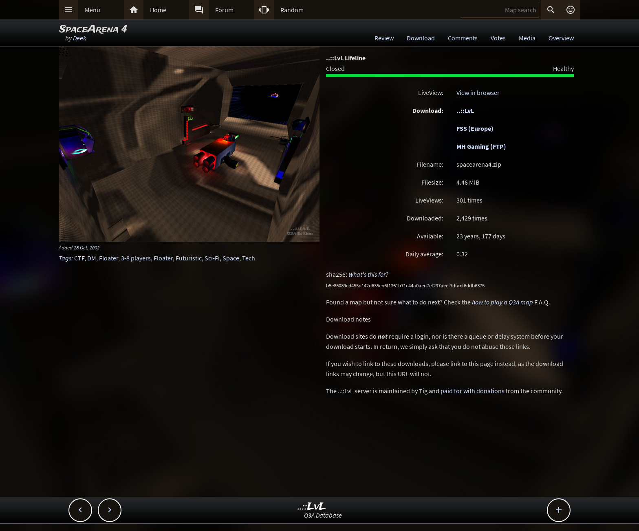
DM (91, 258)
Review (384, 38)
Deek (79, 38)
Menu (92, 10)
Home (158, 10)
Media (527, 38)
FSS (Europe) (475, 128)
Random (292, 10)
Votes (498, 38)
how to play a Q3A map (502, 302)
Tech (248, 258)
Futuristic (189, 258)
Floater (108, 258)
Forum (224, 10)
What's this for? (368, 274)
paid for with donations (473, 391)
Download (421, 38)
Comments (463, 38)
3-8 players (136, 258)
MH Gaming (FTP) (481, 146)
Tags (65, 258)
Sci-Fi (212, 258)
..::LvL (465, 110)
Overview (561, 38)
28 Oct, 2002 (86, 247)
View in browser (478, 92)
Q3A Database (323, 515)
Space (231, 258)
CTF (79, 258)
